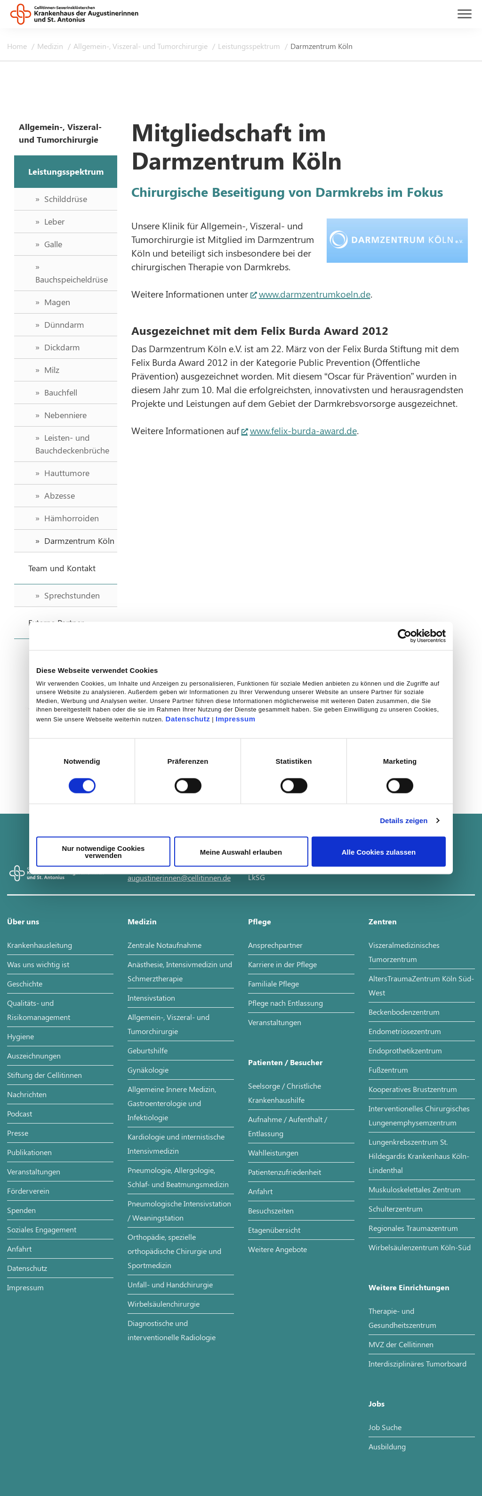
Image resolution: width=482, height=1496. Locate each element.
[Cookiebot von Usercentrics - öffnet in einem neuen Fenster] (404, 636)
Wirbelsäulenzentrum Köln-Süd (420, 1247)
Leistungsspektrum (250, 46)
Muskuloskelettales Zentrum (415, 1189)
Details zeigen (403, 820)
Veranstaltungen (33, 1171)
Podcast (19, 1113)
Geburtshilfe (148, 1050)
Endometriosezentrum (405, 1031)
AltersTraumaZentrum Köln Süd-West (421, 985)
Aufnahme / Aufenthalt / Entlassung (287, 1126)
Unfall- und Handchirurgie (170, 1284)
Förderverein (28, 1191)
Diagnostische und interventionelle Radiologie (172, 1330)
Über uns (23, 921)
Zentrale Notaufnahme (164, 945)
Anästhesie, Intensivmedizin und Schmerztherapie (180, 971)
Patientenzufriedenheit (284, 1172)
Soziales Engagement (41, 1229)
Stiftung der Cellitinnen (44, 1075)
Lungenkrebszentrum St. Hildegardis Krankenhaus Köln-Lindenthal (419, 1156)
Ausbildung (387, 1446)
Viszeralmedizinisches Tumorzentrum (404, 952)
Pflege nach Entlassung (285, 1003)
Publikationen (29, 1152)
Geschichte (24, 983)
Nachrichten (27, 1094)
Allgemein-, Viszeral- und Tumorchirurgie (141, 46)
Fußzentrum (388, 1070)
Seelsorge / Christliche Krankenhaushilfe (284, 1093)
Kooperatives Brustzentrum (413, 1089)
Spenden (21, 1210)
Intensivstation (151, 998)
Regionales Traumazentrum (413, 1228)
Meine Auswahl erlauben (241, 852)
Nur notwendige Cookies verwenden (103, 851)
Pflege (259, 921)
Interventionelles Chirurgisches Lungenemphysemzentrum (419, 1115)
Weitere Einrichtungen (409, 1287)
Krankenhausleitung (39, 945)
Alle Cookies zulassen (379, 852)
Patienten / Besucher (285, 1062)
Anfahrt (19, 1248)
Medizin (51, 46)
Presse (17, 1133)
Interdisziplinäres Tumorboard (417, 1363)
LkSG (256, 877)
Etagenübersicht (274, 1230)
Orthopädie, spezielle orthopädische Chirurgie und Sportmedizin (174, 1251)
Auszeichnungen (34, 1055)
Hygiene (20, 1036)
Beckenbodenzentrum (404, 1012)
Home (18, 46)
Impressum (236, 719)
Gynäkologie (148, 1070)
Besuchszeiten (271, 1210)
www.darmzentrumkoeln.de (314, 293)
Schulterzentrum (396, 1208)
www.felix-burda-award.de (303, 430)
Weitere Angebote (277, 1249)
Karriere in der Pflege (282, 964)
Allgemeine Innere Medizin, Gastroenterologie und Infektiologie (172, 1103)
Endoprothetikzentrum (405, 1050)
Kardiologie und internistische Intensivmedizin (176, 1144)
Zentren (383, 921)
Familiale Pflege (273, 983)
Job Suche (385, 1427)
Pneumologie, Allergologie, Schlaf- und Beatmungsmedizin (178, 1177)
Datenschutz (188, 719)
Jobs (377, 1403)
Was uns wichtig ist (38, 964)
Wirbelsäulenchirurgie (164, 1304)
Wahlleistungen (273, 1152)
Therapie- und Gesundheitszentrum (402, 1318)
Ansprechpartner (275, 945)
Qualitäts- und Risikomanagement (38, 1010)
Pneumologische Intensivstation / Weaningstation (179, 1210)
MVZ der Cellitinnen (401, 1344)
